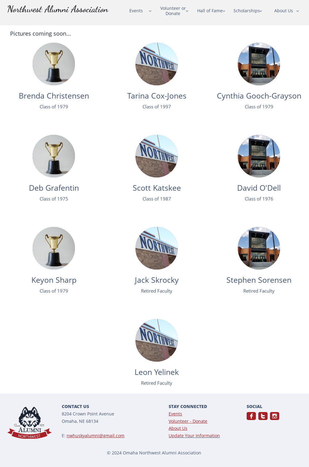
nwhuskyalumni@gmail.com (95, 435)
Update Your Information (194, 435)
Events (175, 414)
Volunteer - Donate (188, 421)
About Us (178, 428)
